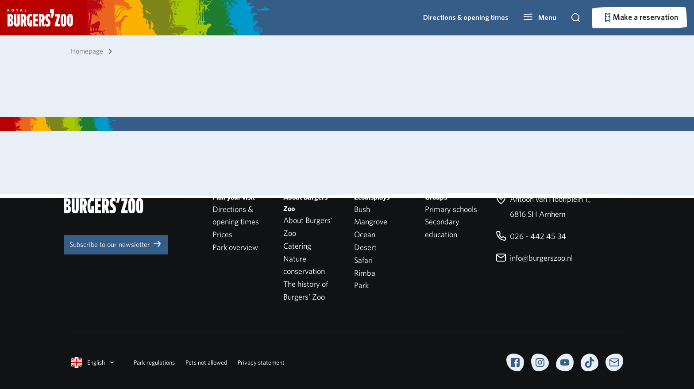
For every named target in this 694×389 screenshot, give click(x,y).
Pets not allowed (206, 362)
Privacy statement (261, 362)
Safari (363, 260)
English (93, 362)
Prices (222, 234)
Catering (297, 246)
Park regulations (154, 362)
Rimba (364, 273)
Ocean (364, 234)
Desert (365, 247)
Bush (362, 209)
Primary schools (451, 209)
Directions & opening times (466, 17)
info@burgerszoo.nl (534, 258)
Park (361, 285)
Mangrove (370, 221)
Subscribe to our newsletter (115, 244)
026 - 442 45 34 (531, 236)
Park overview (235, 247)
